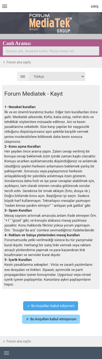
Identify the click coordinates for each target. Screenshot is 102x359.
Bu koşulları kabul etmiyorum (51, 319)
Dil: (23, 77)
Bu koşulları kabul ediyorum (51, 306)
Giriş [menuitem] (94, 6)
